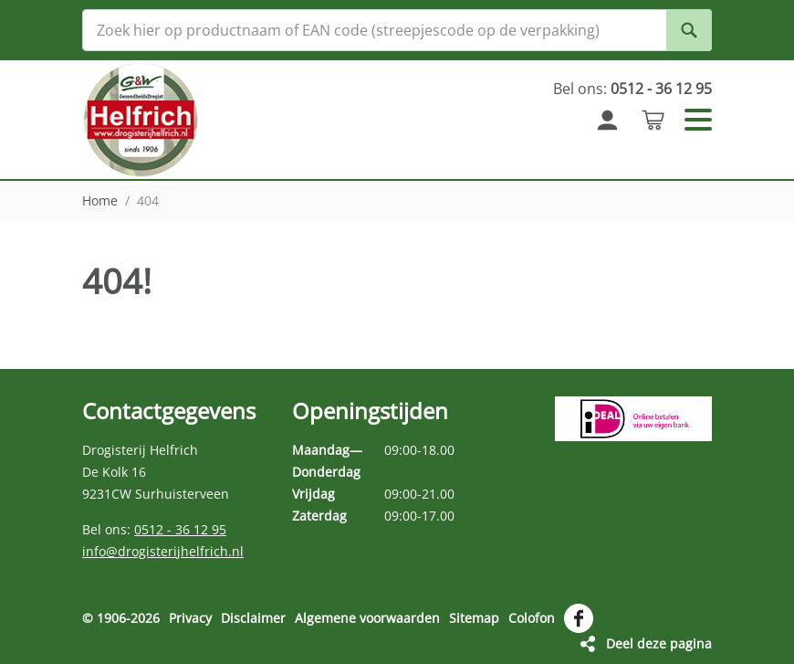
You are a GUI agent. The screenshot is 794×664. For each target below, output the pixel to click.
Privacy (190, 618)
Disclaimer (253, 618)
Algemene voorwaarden (367, 618)
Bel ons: (632, 89)
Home (100, 200)
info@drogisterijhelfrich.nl (163, 551)
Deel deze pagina (659, 643)
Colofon (531, 618)
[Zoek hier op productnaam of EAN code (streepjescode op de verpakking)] (397, 30)
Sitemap (474, 618)
